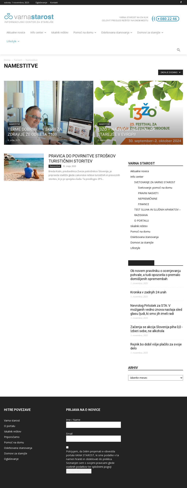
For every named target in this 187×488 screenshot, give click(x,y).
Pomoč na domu (140, 231)
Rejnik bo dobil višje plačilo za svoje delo (156, 346)
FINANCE (143, 204)
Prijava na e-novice (79, 471)
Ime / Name (73, 419)
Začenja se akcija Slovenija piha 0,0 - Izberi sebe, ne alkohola (156, 329)
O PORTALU (141, 220)
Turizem (18, 60)
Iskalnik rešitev (139, 226)
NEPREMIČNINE (147, 198)
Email (69, 433)
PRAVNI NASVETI (148, 193)
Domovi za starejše (142, 242)
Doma (7, 60)
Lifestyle (135, 248)
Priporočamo (12, 437)
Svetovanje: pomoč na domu (155, 187)
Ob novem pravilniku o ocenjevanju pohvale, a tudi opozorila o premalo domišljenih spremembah (155, 275)
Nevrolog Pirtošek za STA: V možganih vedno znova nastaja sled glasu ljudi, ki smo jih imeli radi (156, 309)
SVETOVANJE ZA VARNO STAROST (154, 182)
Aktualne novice (139, 171)
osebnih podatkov (76, 466)
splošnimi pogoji (101, 466)
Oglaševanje (11, 459)
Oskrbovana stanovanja (144, 237)
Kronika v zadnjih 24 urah (148, 292)
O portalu (9, 426)
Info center (136, 176)
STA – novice (141, 263)
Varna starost (12, 420)
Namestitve (14, 124)
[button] (178, 50)
